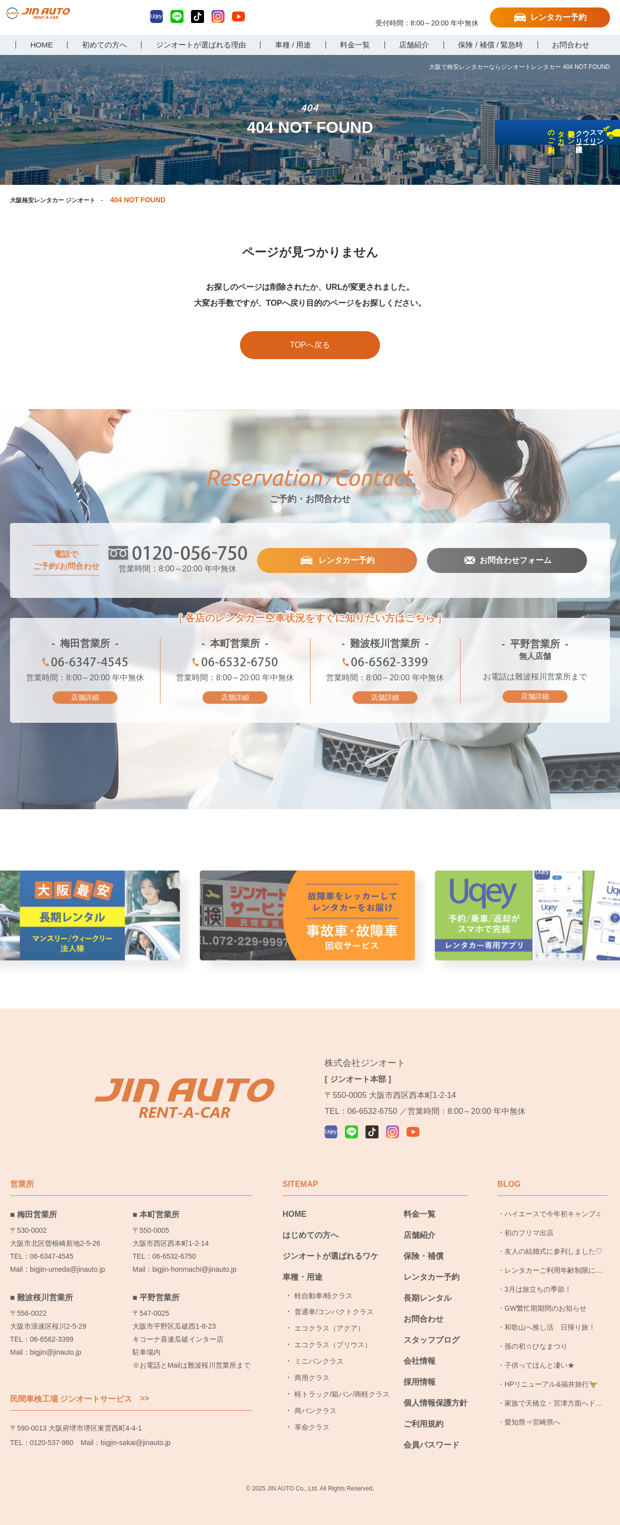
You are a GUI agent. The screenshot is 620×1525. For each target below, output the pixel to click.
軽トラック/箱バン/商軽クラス (342, 1380)
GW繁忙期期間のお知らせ (545, 1294)
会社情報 (420, 1347)
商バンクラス (315, 1397)
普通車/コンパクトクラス (334, 1298)
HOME (294, 1200)
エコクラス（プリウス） (333, 1331)
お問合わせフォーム (514, 561)
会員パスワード (432, 1431)
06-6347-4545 (85, 664)
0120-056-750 (427, 13)
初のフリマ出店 (529, 1219)
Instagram (218, 16)
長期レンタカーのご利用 (607, 210)
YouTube (238, 16)
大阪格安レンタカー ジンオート (60, 200)
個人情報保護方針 (436, 1389)
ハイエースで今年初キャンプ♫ (552, 1200)
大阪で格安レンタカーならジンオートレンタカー (57, 18)
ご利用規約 (424, 1410)
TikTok (197, 16)
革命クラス (312, 1413)
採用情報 (420, 1368)
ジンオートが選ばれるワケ (330, 1242)
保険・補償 (424, 1242)
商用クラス (312, 1364)
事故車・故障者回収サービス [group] (310, 915)
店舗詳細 (85, 698)
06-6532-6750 (235, 664)
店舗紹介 (420, 1221)
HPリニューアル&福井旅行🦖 (551, 1370)
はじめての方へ (310, 1221)
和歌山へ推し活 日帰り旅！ (550, 1313)
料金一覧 (420, 1200)
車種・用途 (302, 1263)
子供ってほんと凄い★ (539, 1351)
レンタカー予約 (558, 17)
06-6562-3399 (385, 664)
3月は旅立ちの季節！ (538, 1276)
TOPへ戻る (310, 345)
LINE (177, 16)
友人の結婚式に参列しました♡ (553, 1238)
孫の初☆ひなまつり (536, 1332)
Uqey (156, 16)
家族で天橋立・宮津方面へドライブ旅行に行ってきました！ (553, 1392)
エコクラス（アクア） (329, 1315)
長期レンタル (428, 1284)
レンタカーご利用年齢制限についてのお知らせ (553, 1260)
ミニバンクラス (319, 1347)
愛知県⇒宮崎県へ (532, 1408)
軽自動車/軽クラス (323, 1282)
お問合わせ (424, 1305)
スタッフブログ (432, 1326)
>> (145, 1385)
